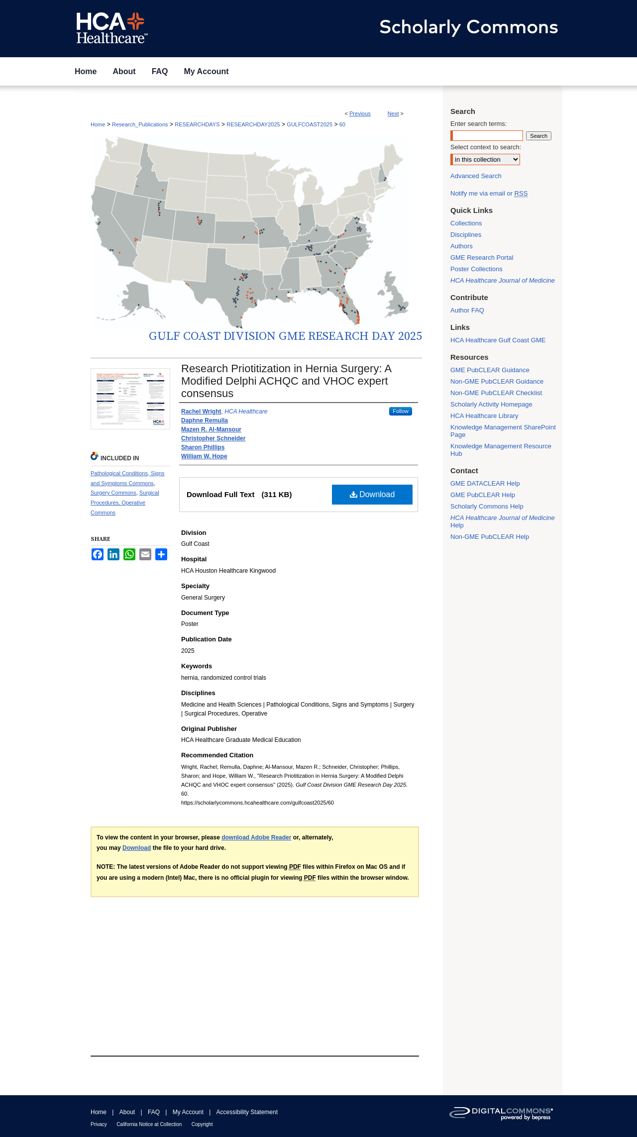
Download (372, 494)
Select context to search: (485, 147)
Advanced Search (476, 176)
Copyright (202, 1124)
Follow (401, 411)
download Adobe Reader (256, 837)
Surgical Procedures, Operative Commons (125, 503)
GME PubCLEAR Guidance (490, 370)
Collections (466, 223)
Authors (461, 246)
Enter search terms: (478, 123)
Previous (360, 113)
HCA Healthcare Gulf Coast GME (497, 340)
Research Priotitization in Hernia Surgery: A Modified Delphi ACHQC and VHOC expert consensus (286, 381)
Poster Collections (476, 269)
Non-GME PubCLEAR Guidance (496, 381)
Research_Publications (140, 124)
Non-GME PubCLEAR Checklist (496, 393)
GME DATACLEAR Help (485, 483)
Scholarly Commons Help (487, 506)
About (127, 1112)
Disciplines (465, 234)
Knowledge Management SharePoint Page (503, 430)
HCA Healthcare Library (484, 415)
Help (502, 521)
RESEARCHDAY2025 (253, 124)
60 (342, 124)
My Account (188, 1112)
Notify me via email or (489, 193)
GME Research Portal (481, 257)
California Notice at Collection (149, 1124)
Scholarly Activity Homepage (491, 404)
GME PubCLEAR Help (482, 495)
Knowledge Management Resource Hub (500, 449)
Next (393, 113)
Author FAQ (467, 310)
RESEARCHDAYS (197, 124)
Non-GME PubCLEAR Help (489, 536)
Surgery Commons (113, 493)
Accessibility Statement (247, 1112)
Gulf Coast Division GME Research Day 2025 (285, 336)
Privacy (99, 1124)
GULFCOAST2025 (309, 124)
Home (98, 124)
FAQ (154, 1112)
